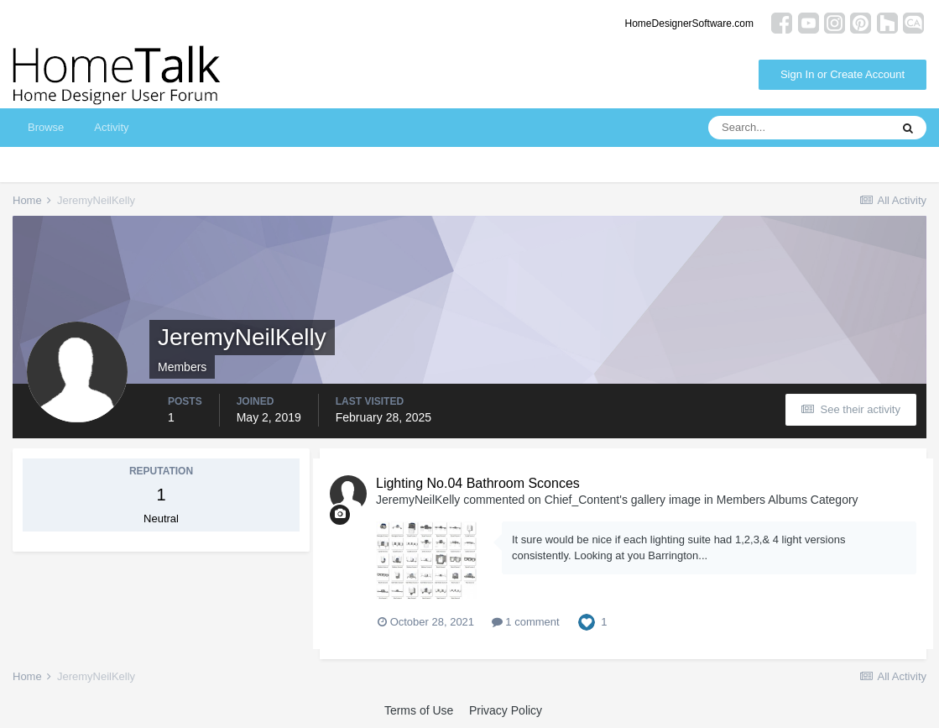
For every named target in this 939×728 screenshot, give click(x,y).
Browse (46, 127)
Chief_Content (582, 499)
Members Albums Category (787, 499)
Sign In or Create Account (842, 74)
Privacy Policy (505, 710)
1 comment (526, 621)
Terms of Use (418, 710)
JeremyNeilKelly (418, 499)
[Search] (798, 127)
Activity (111, 127)
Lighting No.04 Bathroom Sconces (478, 483)
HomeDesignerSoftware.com (689, 23)
